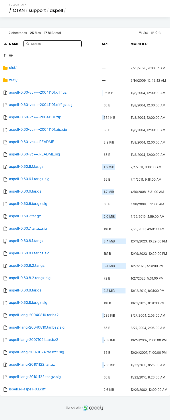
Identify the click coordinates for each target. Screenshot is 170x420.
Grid (156, 33)
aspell (56, 10)
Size (106, 44)
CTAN (19, 10)
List (143, 33)
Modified (139, 44)
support (37, 10)
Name (14, 43)
